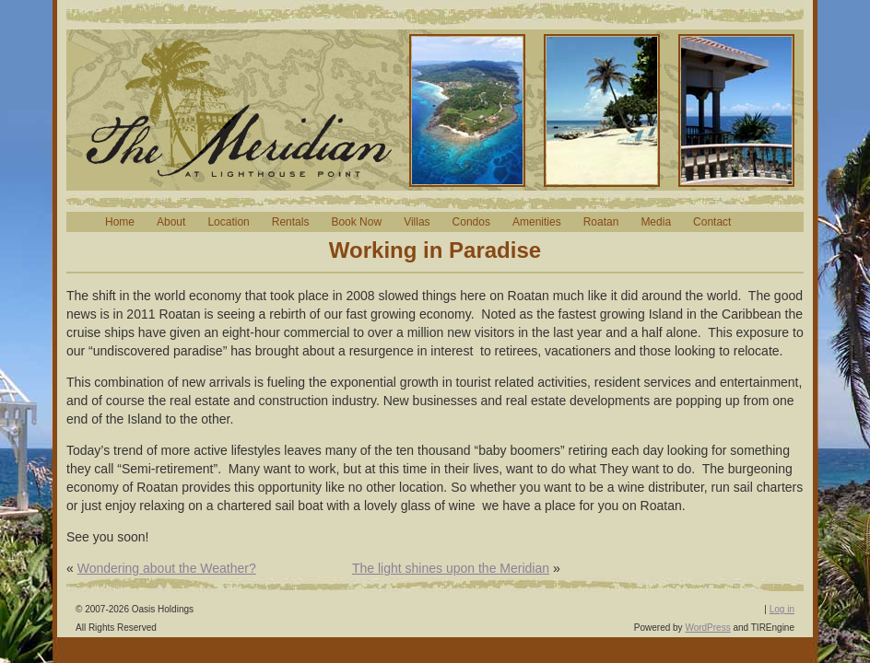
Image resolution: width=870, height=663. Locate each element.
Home (120, 221)
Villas (416, 221)
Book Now (356, 221)
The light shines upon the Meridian (450, 568)
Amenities (536, 221)
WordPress (707, 627)
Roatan (601, 221)
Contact (712, 221)
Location (228, 221)
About (171, 221)
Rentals (291, 221)
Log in (782, 609)
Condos (471, 221)
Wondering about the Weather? (166, 568)
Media (656, 221)
